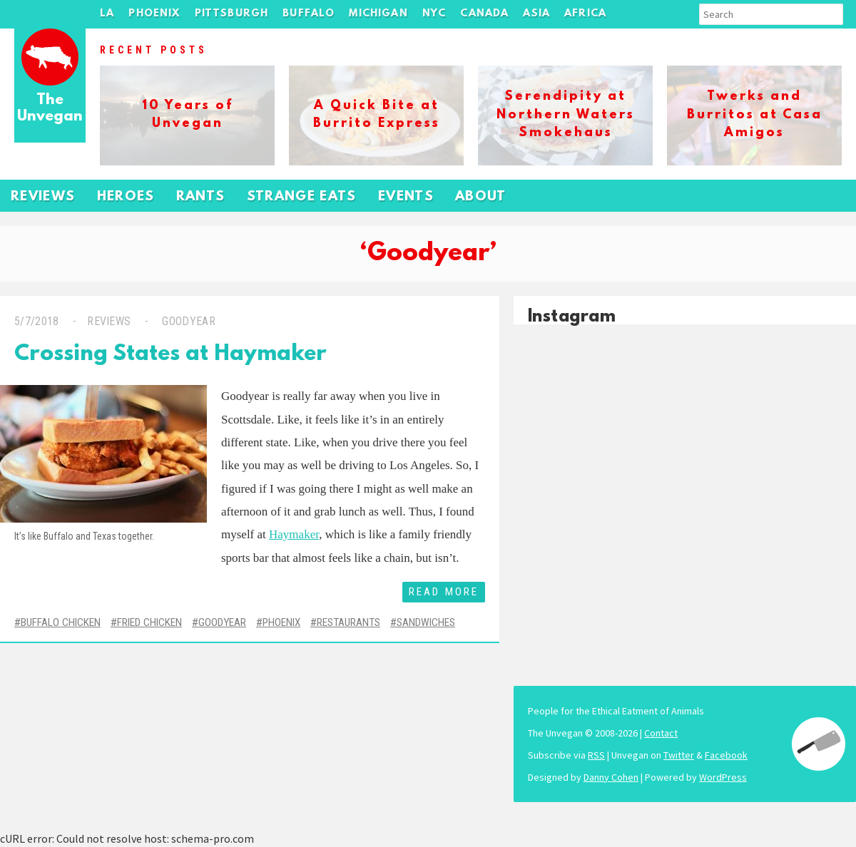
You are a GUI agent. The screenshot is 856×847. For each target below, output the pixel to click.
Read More (444, 591)
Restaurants (348, 622)
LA (107, 14)
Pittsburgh (232, 14)
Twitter (678, 755)
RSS (596, 755)
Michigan (378, 14)
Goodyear (187, 321)
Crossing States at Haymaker (170, 354)
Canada (484, 14)
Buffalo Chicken (61, 622)
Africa (585, 14)
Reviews (43, 197)
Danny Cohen (611, 777)
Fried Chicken (149, 622)
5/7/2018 (36, 321)
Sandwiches (426, 622)
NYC (434, 14)
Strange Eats (302, 197)
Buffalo (308, 14)
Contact (661, 733)
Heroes (126, 197)
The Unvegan (50, 108)
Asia (536, 14)
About (480, 197)
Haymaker (294, 534)
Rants (200, 197)
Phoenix (154, 14)
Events (406, 197)
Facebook (726, 755)
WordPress (723, 777)
